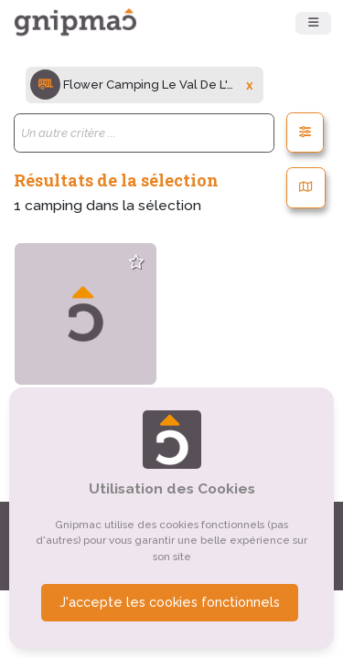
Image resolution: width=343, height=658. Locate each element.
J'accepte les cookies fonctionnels (169, 602)
